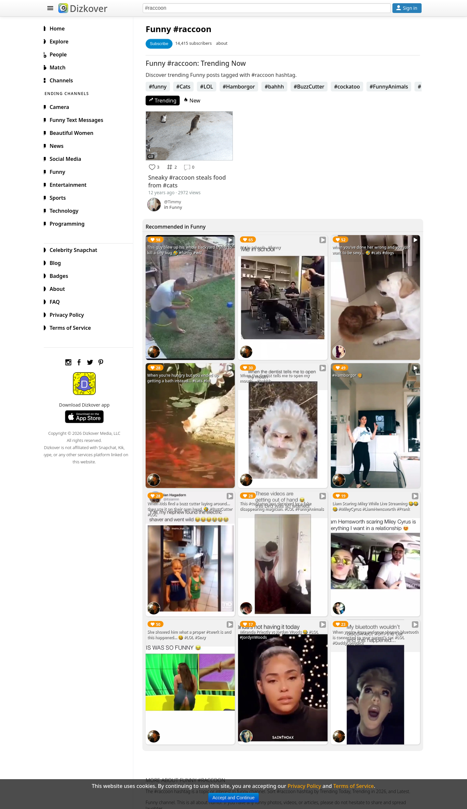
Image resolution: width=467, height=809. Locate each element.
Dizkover (82, 8)
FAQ (58, 300)
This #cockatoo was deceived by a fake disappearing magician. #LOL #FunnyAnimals (285, 500)
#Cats (189, 86)
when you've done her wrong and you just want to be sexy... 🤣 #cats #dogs (373, 249)
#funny (163, 86)
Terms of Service (73, 326)
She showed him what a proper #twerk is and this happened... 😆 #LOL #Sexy (194, 626)
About (60, 287)
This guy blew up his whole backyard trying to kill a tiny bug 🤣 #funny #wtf (192, 249)
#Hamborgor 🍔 (349, 372)
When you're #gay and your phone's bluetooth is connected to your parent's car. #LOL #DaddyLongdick (374, 629)
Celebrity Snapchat (76, 249)
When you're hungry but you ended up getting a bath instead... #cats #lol (188, 374)
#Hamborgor (244, 86)
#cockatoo (352, 86)
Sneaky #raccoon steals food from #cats (192, 180)
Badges (62, 275)
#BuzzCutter (314, 86)
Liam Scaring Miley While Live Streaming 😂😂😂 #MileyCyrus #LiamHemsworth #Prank (375, 500)
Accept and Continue (233, 797)
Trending (168, 100)
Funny (163, 29)
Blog (58, 262)
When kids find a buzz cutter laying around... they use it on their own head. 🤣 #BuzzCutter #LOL (193, 503)
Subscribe (164, 43)
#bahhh (279, 86)
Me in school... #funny (263, 246)
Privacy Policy (70, 313)
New (197, 100)
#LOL (211, 86)
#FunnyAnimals (394, 86)
